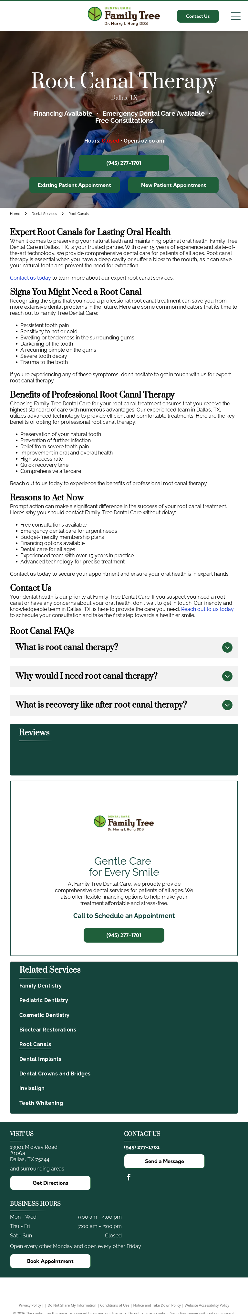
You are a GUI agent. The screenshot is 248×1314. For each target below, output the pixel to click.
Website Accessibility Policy (207, 1305)
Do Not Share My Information (72, 1305)
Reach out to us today (207, 609)
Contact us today (30, 278)
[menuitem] (124, 985)
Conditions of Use (114, 1305)
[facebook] (129, 1178)
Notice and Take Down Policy (157, 1305)
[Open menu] (236, 16)
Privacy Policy (30, 1305)
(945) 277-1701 (142, 1147)
